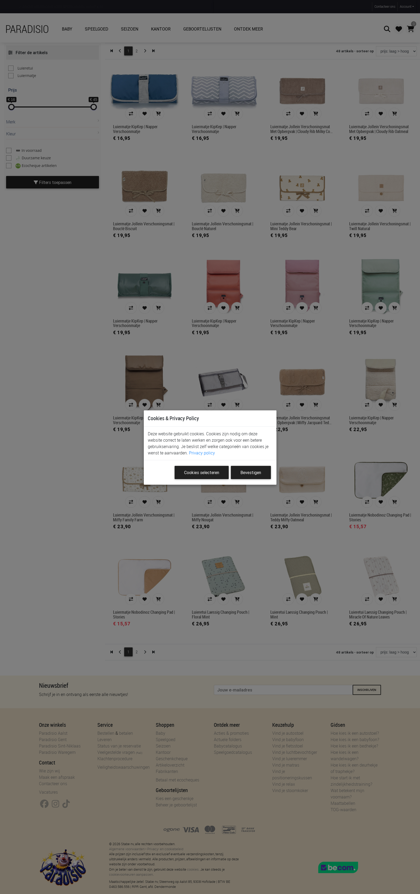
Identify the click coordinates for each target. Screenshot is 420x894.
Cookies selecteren (201, 472)
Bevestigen (250, 472)
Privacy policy (202, 453)
